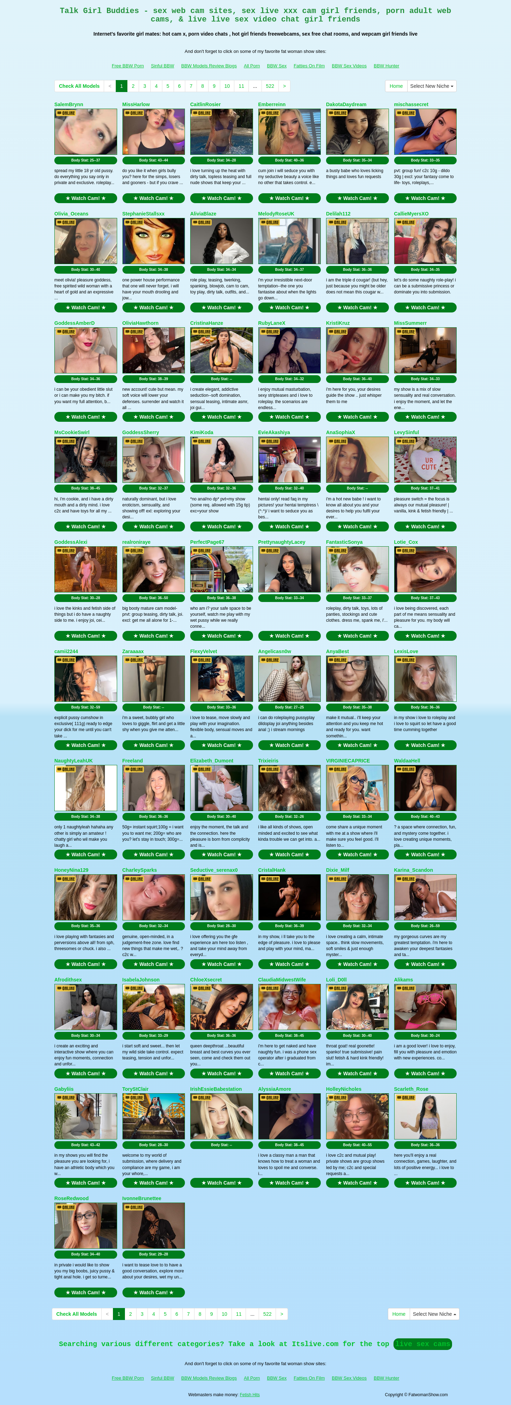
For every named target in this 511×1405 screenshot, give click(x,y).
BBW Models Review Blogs (209, 65)
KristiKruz (338, 323)
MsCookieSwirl (72, 432)
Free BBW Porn (128, 65)
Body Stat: (85, 160)
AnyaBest (337, 651)
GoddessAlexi (70, 542)
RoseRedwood (71, 1198)
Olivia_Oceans (71, 214)
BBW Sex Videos (349, 65)
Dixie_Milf (337, 870)
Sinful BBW (162, 65)
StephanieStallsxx (143, 214)
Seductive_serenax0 (214, 870)
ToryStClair (135, 1089)
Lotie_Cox (406, 542)
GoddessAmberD (74, 323)
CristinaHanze (206, 323)
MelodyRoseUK (276, 214)
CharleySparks (139, 870)
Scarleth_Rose (411, 1089)
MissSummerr (410, 323)
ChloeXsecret (206, 980)
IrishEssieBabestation (216, 1089)
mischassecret (411, 104)
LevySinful (406, 432)
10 (227, 86)
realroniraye (136, 542)
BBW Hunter (386, 65)
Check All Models (79, 86)
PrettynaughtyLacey (282, 542)
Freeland (132, 761)
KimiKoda (201, 432)
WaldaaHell (407, 761)
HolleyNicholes (343, 1089)
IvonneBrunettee (141, 1198)
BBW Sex (277, 65)
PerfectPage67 (207, 542)
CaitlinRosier (205, 104)
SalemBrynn (68, 104)
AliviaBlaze (203, 214)
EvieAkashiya (274, 432)
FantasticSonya (344, 542)
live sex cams (422, 1344)
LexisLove (406, 651)
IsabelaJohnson (141, 980)
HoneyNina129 (71, 870)
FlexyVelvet (203, 651)
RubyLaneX (271, 323)
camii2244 (66, 651)
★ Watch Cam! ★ (86, 198)
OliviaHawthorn (140, 323)
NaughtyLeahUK (73, 761)
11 (241, 86)
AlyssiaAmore (274, 1089)
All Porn (252, 65)
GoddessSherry (140, 432)
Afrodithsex (68, 980)
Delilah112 (338, 214)
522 (270, 86)
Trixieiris (268, 761)
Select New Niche (431, 86)
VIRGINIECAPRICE (348, 761)
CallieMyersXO (411, 214)
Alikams (403, 980)
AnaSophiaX (340, 432)
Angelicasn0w (274, 651)
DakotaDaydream (346, 104)
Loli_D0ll (336, 980)
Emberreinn (272, 104)
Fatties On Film (309, 65)
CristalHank (272, 870)
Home (396, 86)
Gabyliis (63, 1089)
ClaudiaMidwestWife (282, 980)
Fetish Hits (250, 1394)
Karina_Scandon (413, 870)
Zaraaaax (133, 651)
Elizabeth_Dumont (211, 761)
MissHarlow (136, 104)
